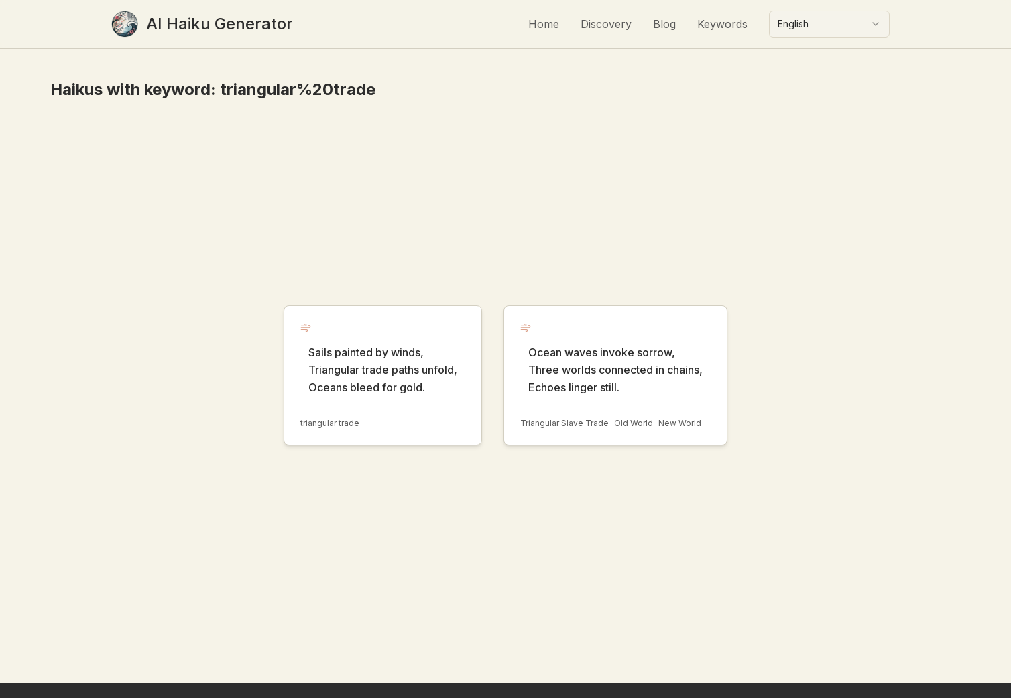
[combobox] (829, 24)
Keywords (722, 24)
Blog (664, 24)
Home (543, 24)
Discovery (606, 24)
